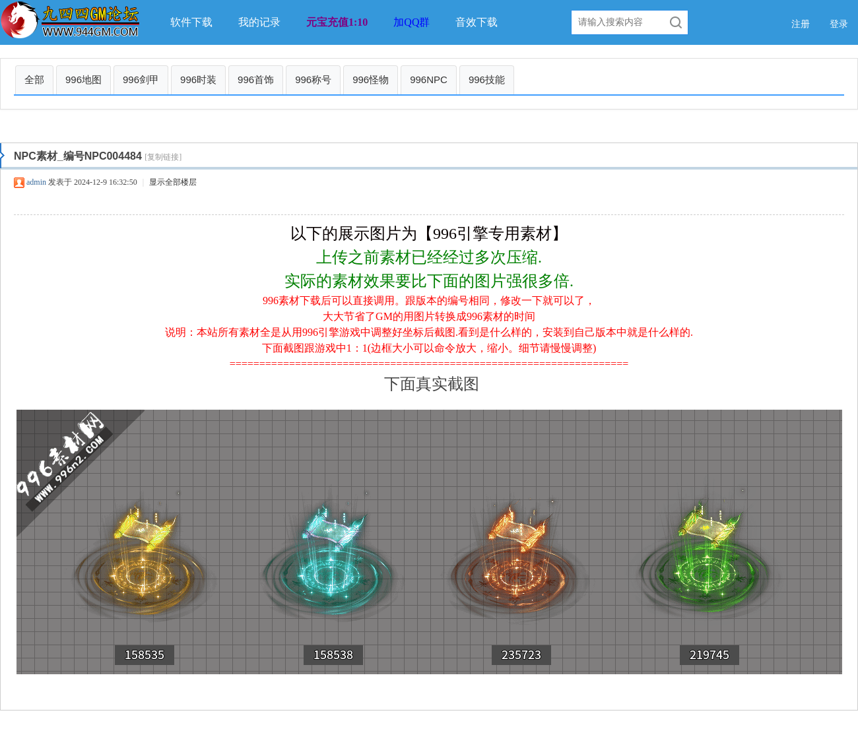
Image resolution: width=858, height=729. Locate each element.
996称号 (313, 79)
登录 (839, 24)
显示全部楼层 (173, 182)
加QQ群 (411, 22)
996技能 (487, 79)
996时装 (198, 79)
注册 (800, 24)
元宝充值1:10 (337, 22)
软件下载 (191, 22)
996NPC (428, 79)
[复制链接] (163, 157)
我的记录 (259, 22)
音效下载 (476, 22)
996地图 (83, 79)
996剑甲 (141, 79)
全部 (34, 79)
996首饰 (256, 79)
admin (36, 182)
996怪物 (370, 79)
